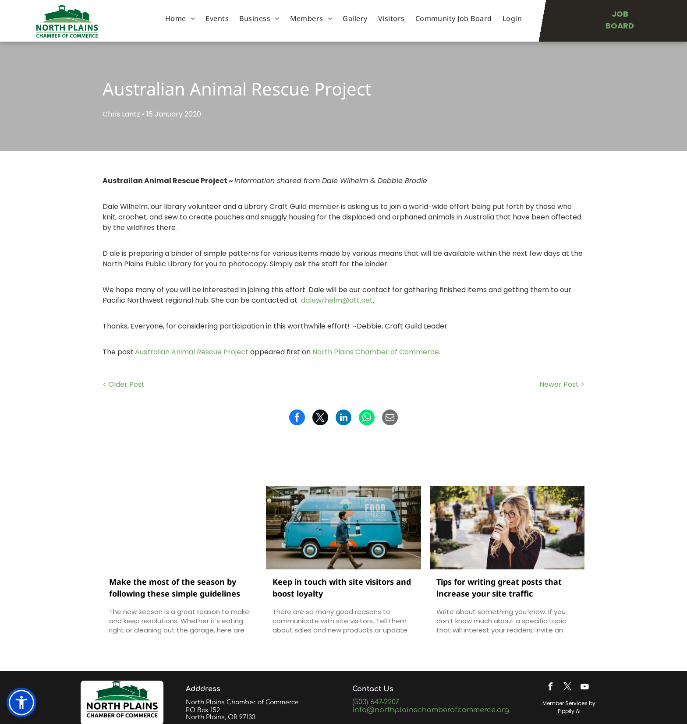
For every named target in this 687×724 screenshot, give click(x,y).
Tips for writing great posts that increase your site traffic (499, 587)
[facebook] (550, 688)
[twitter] (567, 688)
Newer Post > (561, 384)
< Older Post (124, 384)
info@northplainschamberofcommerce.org (430, 710)
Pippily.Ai (569, 711)
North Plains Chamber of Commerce (375, 352)
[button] (21, 702)
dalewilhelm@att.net (337, 300)
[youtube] (584, 688)
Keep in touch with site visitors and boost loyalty (342, 587)
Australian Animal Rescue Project (191, 352)
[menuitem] (180, 18)
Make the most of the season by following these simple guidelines (174, 587)
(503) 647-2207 (375, 702)
